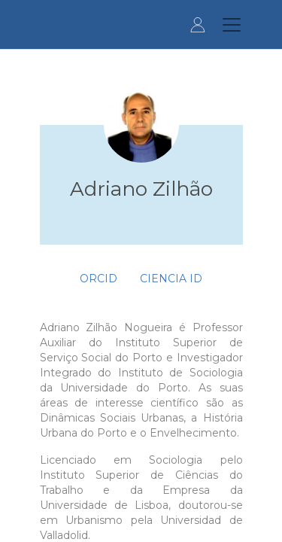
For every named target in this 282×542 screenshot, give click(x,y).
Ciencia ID (171, 278)
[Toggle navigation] (231, 24)
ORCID (98, 278)
